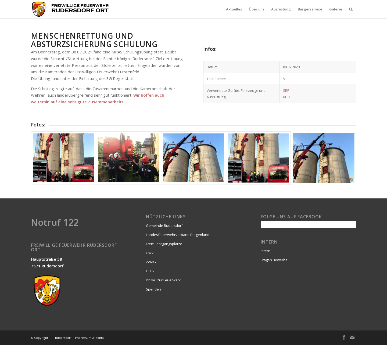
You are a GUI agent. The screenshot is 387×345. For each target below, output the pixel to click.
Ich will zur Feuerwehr (163, 280)
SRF (286, 90)
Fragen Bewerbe (274, 259)
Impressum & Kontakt (90, 338)
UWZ (150, 252)
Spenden (153, 289)
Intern (265, 250)
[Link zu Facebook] (344, 337)
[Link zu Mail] (352, 337)
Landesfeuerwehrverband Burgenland (177, 234)
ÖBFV (150, 270)
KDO (286, 97)
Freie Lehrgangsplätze (164, 243)
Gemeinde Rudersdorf (164, 225)
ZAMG (151, 261)
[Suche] (351, 9)
